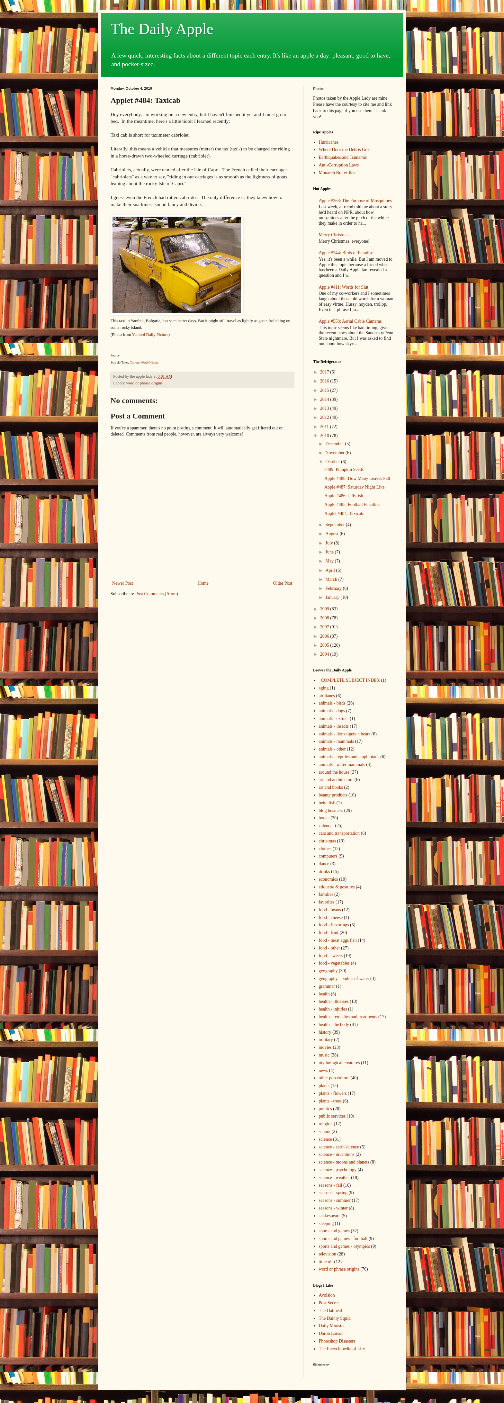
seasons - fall (330, 1185)
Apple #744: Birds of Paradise (346, 252)
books (324, 817)
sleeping (326, 1223)
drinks (324, 871)
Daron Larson (331, 1333)
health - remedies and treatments (348, 1016)
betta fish (327, 802)
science (325, 1139)
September (335, 524)
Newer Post (122, 583)
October (333, 461)
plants (324, 1085)
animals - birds (332, 703)
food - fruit (328, 932)
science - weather (334, 1177)
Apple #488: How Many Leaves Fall (357, 478)
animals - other (332, 749)
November (335, 452)
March (331, 579)
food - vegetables (334, 963)
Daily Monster (332, 1325)
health (324, 994)
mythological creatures (339, 1062)
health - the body (334, 1024)
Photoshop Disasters (337, 1341)
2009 (325, 609)
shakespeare (330, 1215)
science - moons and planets (344, 1162)
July (329, 543)
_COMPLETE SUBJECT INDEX (349, 680)
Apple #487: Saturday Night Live (354, 487)
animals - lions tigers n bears (345, 734)
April (330, 570)
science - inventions (337, 1154)
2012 (325, 417)
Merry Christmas (334, 234)
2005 (325, 645)
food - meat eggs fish (338, 940)
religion (326, 1123)
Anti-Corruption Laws (339, 165)
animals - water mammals (342, 764)
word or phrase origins (144, 383)
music (324, 1055)
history (325, 1032)
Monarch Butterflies (337, 172)
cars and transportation (339, 833)
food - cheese (331, 917)
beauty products (333, 795)
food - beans (330, 909)
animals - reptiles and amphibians (349, 756)
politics (325, 1108)
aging (324, 688)
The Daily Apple (162, 28)
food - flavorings (334, 924)
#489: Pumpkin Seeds (344, 469)
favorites (327, 902)
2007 (325, 627)
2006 (325, 636)
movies (325, 1047)
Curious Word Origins (144, 362)
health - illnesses (334, 1001)
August (332, 533)
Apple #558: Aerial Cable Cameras (350, 321)
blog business (331, 810)
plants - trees (330, 1101)
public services (332, 1116)
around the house (334, 772)
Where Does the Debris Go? (344, 149)
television (327, 1254)
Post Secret (329, 1302)
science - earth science (339, 1147)
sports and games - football (343, 1238)
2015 (325, 390)
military (326, 1039)
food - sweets (331, 955)
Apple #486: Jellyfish (343, 495)
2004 (325, 654)
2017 (325, 372)
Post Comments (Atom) (156, 593)
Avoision (327, 1295)
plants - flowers (333, 1093)
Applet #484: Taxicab (343, 513)
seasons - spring (333, 1192)
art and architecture (336, 779)
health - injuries (333, 1009)
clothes (325, 848)
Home (203, 583)
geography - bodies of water (344, 978)
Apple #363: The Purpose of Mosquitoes (355, 200)
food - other (329, 948)
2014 (325, 399)
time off (326, 1261)
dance (324, 863)
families (326, 894)
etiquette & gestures (337, 887)
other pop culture (334, 1077)
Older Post (282, 583)
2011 (325, 426)
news (323, 1070)
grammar (327, 986)
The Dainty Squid (335, 1318)
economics (328, 879)
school (325, 1131)
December (335, 443)
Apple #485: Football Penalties (352, 504)
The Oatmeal (330, 1310)
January (332, 597)
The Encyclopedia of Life (342, 1348)
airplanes (327, 695)
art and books (331, 787)
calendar (326, 825)
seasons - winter (333, 1208)
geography (328, 970)
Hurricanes (328, 142)
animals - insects (334, 726)
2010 (325, 435)
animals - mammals (336, 741)
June (330, 552)
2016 (325, 381)
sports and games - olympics (344, 1246)
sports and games (334, 1230)
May (330, 561)
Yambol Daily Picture (150, 334)
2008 (325, 618)
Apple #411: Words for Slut (343, 287)
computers (328, 856)
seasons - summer (335, 1200)
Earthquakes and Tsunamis (343, 157)
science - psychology (337, 1169)
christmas (327, 841)
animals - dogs (332, 710)
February (334, 588)
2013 (325, 408)
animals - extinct (334, 718)
